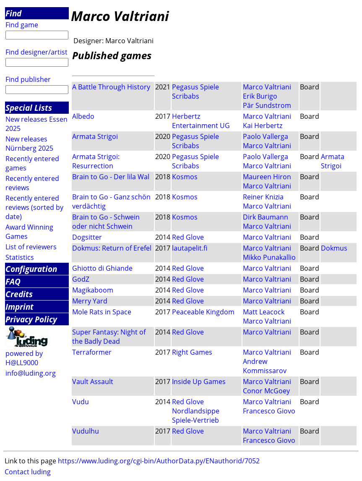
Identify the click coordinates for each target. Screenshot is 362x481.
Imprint (19, 306)
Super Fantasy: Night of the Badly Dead (109, 336)
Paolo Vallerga (265, 136)
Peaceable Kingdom (203, 311)
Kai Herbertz (262, 125)
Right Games (192, 352)
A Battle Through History (111, 86)
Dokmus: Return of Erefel (111, 248)
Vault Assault (92, 381)
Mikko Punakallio (269, 257)
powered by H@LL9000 (24, 358)
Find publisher (28, 79)
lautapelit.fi (189, 248)
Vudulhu (85, 431)
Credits (19, 294)
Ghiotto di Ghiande (102, 268)
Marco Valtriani (267, 86)
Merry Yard (89, 301)
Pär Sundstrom (267, 105)
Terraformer (92, 352)
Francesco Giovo (269, 411)
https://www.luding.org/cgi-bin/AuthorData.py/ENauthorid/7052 (159, 460)
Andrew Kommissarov (264, 366)
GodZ (80, 279)
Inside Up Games (199, 381)
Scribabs (185, 96)
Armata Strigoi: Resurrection (96, 161)
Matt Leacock (263, 311)
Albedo (83, 116)
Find (13, 13)
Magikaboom (92, 290)
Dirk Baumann (265, 217)
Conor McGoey (266, 390)
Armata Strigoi (95, 136)
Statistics (19, 257)
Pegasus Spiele (195, 86)
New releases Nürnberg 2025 (29, 143)
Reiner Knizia (263, 196)
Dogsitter (87, 237)
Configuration (31, 268)
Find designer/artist (36, 52)
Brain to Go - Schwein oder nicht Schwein (106, 221)
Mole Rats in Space (101, 311)
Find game (21, 24)
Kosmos (185, 176)
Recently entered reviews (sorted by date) (34, 207)
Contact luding (28, 471)
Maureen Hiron (267, 176)
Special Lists (28, 107)
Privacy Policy (31, 319)
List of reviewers (31, 246)
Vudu (80, 401)
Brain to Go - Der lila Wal (110, 176)
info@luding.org (30, 373)
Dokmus (334, 248)
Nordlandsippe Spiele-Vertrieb (195, 415)
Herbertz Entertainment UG (201, 121)
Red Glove (188, 237)
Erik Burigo (260, 96)
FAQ (13, 281)
